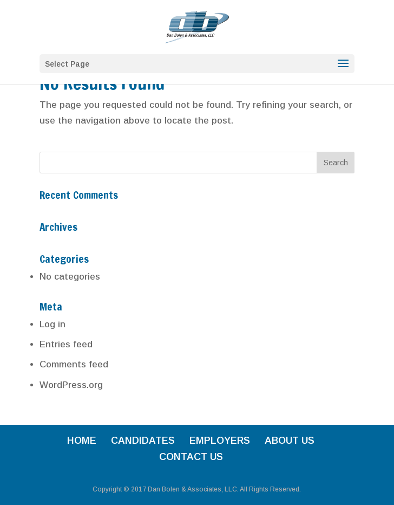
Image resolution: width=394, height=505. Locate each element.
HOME (81, 440)
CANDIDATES (143, 440)
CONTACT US (191, 456)
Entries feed (66, 344)
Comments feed (74, 364)
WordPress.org (71, 385)
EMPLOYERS (219, 440)
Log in (52, 324)
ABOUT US (289, 440)
